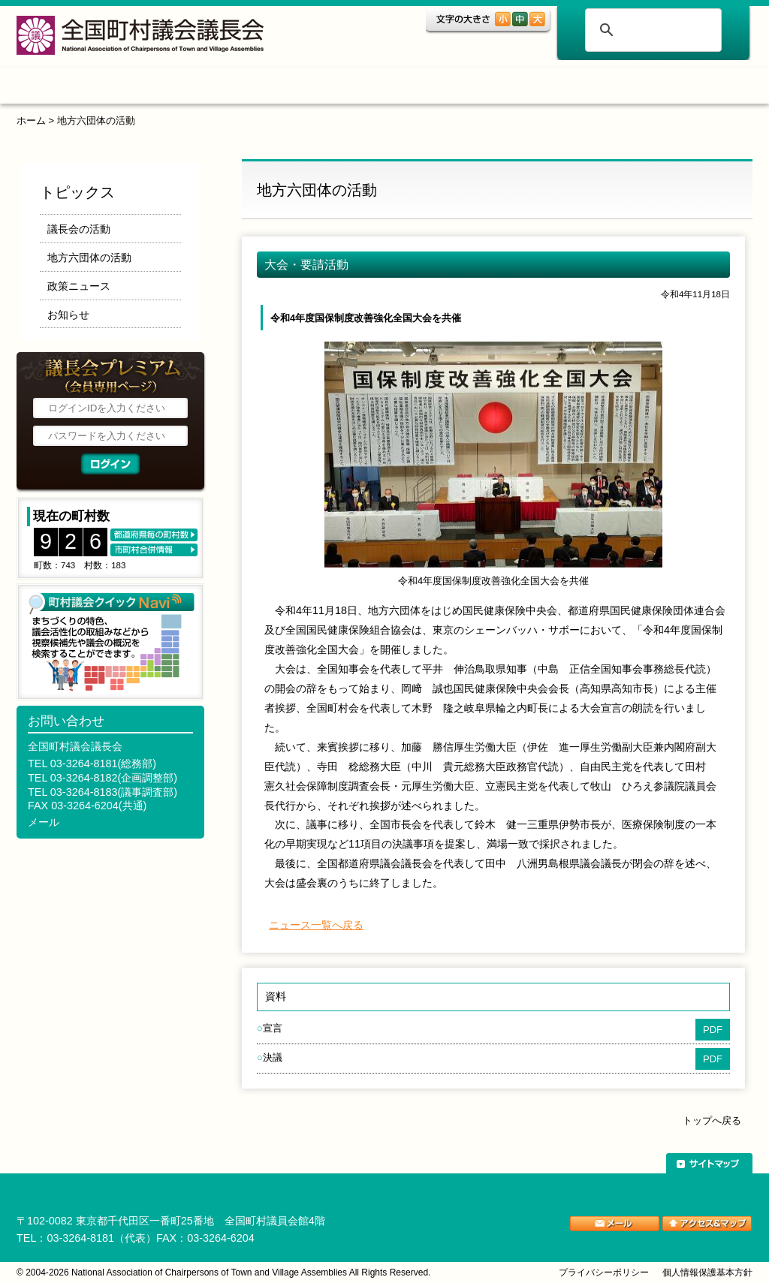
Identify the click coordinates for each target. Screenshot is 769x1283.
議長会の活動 (78, 229)
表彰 (469, 88)
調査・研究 (365, 88)
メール (43, 822)
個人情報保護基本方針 (707, 1272)
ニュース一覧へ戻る (316, 925)
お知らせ (68, 315)
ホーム (65, 88)
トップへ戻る (712, 1120)
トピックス (165, 88)
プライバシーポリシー (604, 1272)
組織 (262, 88)
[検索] (651, 30)
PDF (712, 1029)
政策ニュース (78, 286)
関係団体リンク (681, 88)
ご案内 (561, 88)
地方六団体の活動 (96, 120)
